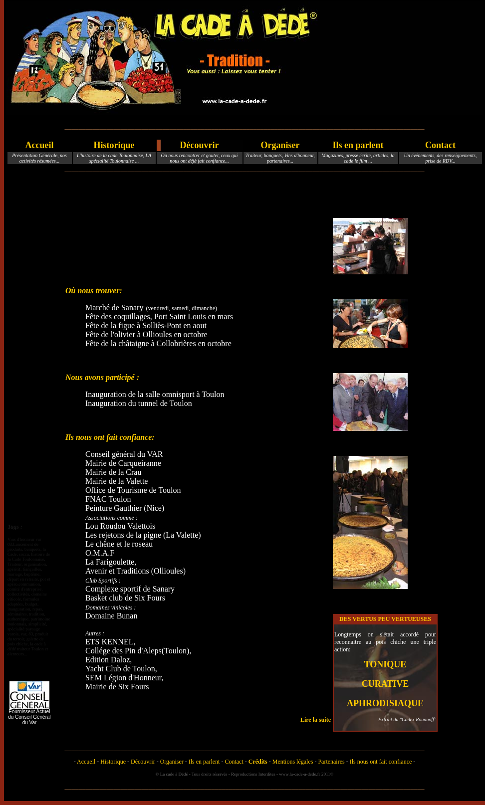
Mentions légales (292, 761)
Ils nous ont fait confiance (381, 761)
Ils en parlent (357, 145)
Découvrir (199, 145)
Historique (113, 145)
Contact (440, 145)
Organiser (280, 145)
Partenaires (331, 761)
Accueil (39, 145)
